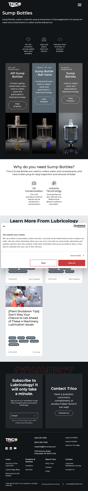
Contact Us (64, 413)
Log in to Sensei (72, 441)
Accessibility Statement (74, 484)
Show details (75, 256)
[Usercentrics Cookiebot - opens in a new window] (75, 226)
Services (28, 470)
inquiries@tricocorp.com (44, 447)
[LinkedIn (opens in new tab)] (11, 448)
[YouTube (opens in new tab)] (15, 448)
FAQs (47, 471)
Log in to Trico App (73, 445)
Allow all (71, 263)
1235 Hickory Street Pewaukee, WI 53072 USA (44, 452)
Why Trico (49, 463)
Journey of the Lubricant (12, 464)
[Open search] (74, 4)
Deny (43, 263)
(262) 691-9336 (39, 438)
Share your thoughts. (24, 423)
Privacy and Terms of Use (51, 484)
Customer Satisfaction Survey (73, 464)
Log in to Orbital (72, 438)
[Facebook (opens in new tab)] (7, 448)
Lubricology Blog (12, 470)
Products (29, 466)
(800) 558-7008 (40, 442)
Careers (48, 467)
